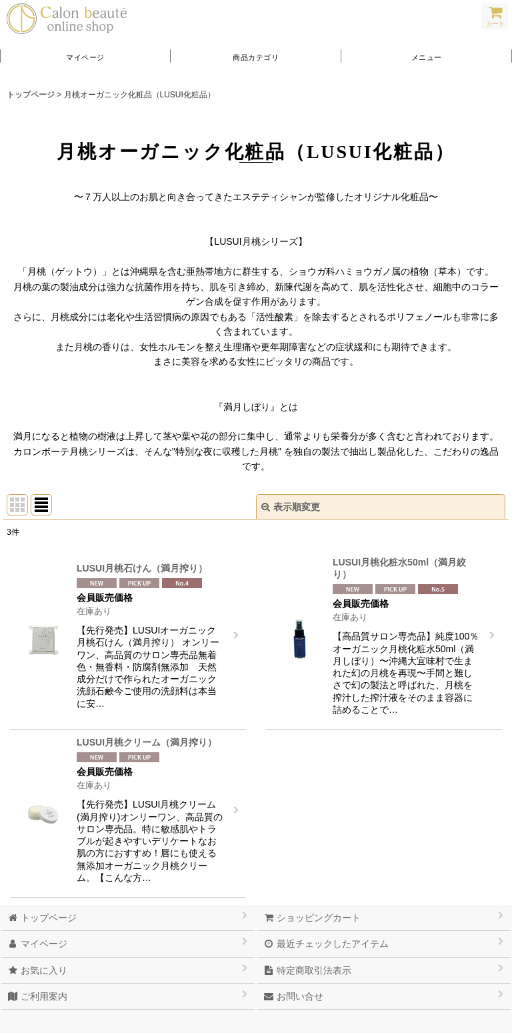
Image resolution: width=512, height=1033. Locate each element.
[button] (426, 56)
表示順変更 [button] (290, 506)
